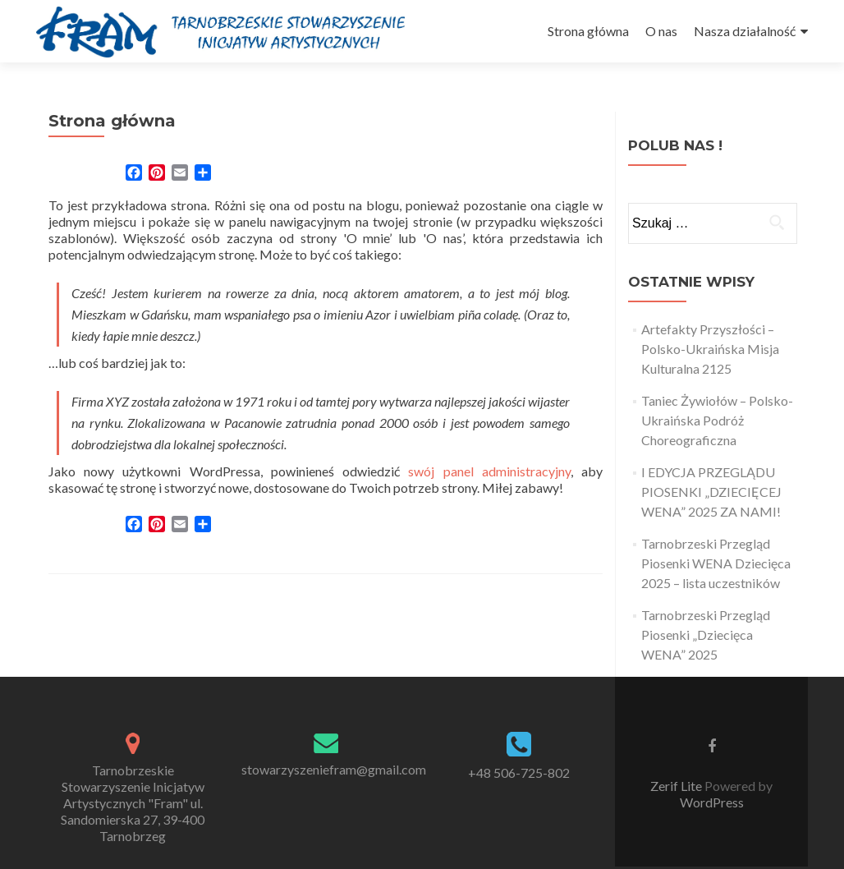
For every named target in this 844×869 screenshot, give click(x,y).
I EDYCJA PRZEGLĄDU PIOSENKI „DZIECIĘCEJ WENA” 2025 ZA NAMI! (711, 491)
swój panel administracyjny (489, 471)
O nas (661, 31)
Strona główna (588, 31)
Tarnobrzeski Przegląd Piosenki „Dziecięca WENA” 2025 (705, 634)
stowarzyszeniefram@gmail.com (333, 769)
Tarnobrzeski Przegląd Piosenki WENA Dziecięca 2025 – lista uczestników (716, 563)
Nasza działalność (745, 31)
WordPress (712, 802)
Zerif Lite (677, 785)
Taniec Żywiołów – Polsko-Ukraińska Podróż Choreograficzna (717, 420)
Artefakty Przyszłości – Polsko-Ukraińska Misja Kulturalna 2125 (710, 348)
